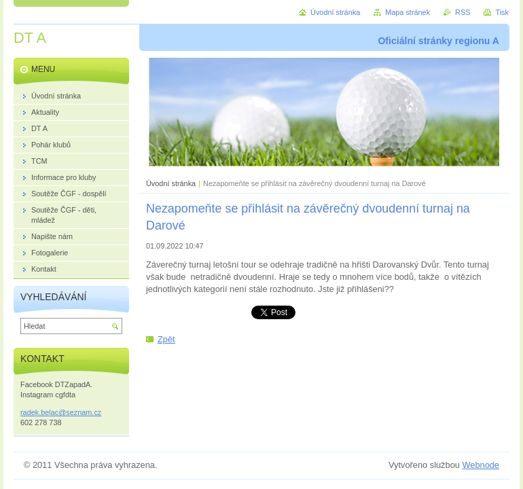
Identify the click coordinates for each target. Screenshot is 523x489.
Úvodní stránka (171, 183)
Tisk (502, 12)
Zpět (166, 339)
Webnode (480, 465)
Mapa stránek (407, 12)
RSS (462, 12)
